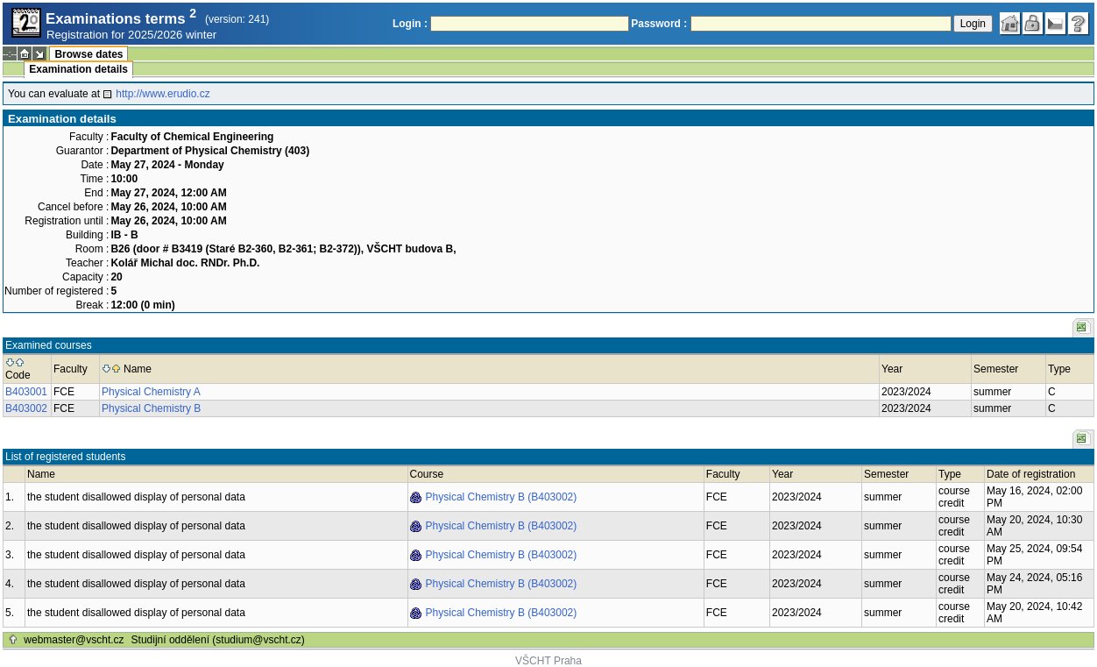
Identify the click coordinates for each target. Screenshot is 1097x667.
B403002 (26, 408)
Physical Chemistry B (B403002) (501, 497)
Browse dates (88, 54)
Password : (659, 24)
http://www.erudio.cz (162, 94)
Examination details (78, 69)
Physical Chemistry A (151, 392)
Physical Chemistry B (151, 408)
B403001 (26, 392)
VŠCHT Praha (548, 661)
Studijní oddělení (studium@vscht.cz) (218, 640)
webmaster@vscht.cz (74, 640)
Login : (410, 24)
